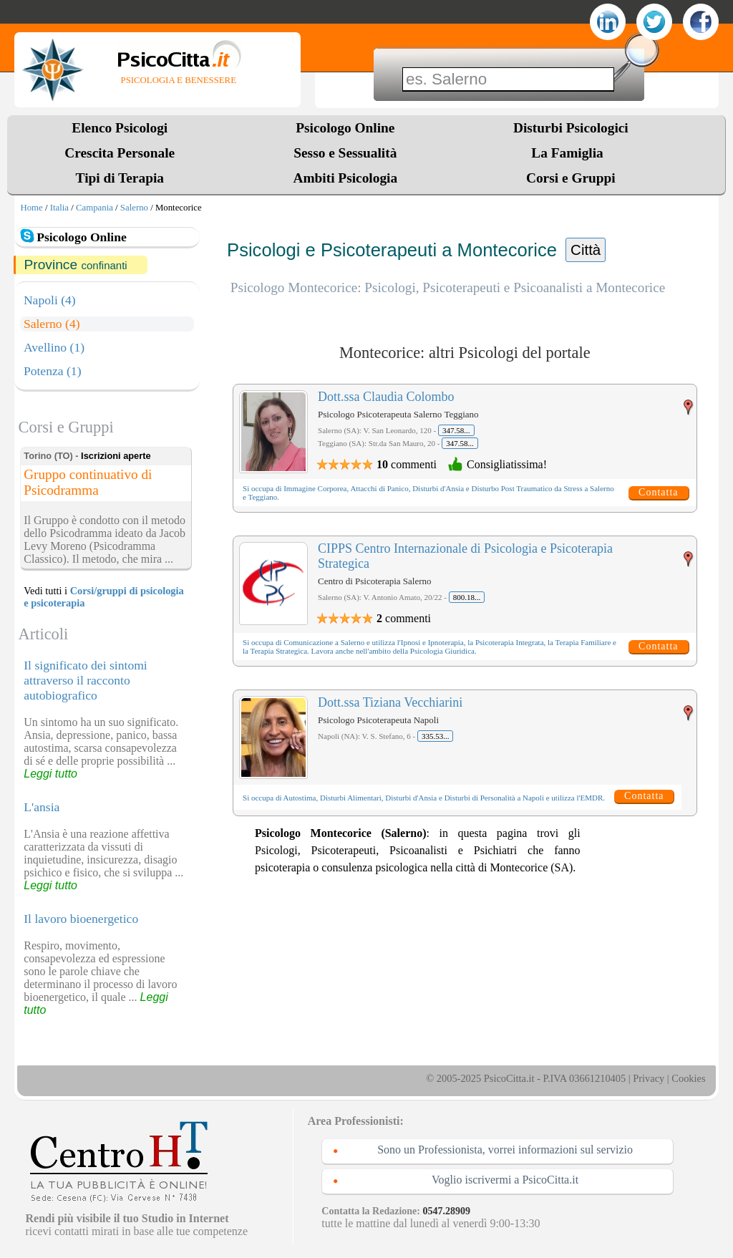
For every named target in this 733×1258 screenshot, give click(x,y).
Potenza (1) (53, 371)
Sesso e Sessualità (345, 152)
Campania (94, 208)
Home (31, 208)
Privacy (648, 1078)
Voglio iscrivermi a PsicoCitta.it (505, 1180)
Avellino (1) (54, 347)
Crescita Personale (119, 152)
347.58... (456, 430)
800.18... (467, 597)
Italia (59, 208)
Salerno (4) (52, 323)
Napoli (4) (50, 300)
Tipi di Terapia (120, 177)
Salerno (134, 208)
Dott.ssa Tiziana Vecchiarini (390, 702)
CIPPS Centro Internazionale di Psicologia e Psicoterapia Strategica (465, 556)
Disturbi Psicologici (570, 127)
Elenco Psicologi (120, 127)
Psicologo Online (345, 127)
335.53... (436, 736)
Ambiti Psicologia (345, 177)
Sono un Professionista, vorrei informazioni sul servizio (505, 1149)
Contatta (658, 492)
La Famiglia (570, 152)
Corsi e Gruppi (571, 177)
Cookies (688, 1078)
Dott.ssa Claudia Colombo (386, 397)
